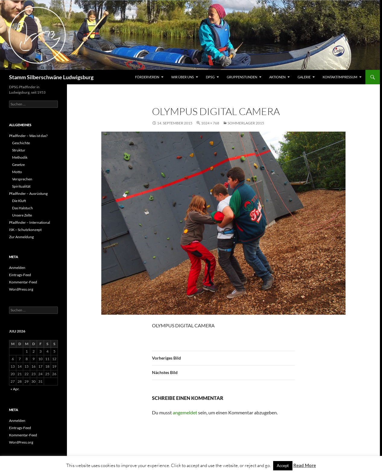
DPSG (210, 77)
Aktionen (277, 77)
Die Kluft (19, 200)
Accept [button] (283, 465)
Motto (17, 172)
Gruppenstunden (242, 77)
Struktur (18, 150)
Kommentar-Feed (23, 282)
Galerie (304, 77)
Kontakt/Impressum (340, 77)
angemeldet (185, 412)
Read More (304, 465)
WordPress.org (21, 289)
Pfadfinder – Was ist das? (28, 135)
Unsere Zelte (22, 215)
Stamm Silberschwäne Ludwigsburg (51, 77)
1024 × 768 (210, 123)
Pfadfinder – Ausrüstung (28, 193)
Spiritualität (21, 186)
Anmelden (17, 267)
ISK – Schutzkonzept (25, 229)
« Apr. (15, 389)
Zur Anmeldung (21, 237)
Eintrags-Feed (20, 275)
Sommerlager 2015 (246, 123)
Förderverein (147, 77)
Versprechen (22, 179)
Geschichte (21, 143)
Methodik (19, 157)
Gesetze (18, 164)
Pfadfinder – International (29, 222)
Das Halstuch (22, 208)
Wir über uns (182, 77)
